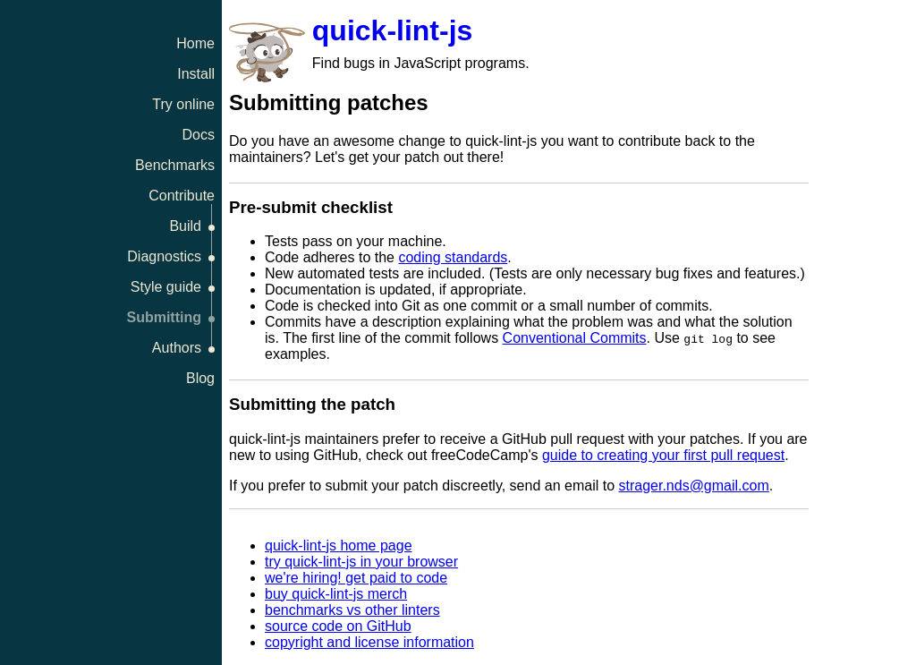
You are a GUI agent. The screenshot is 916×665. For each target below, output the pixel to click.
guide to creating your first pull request (663, 455)
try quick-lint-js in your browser (361, 561)
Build (185, 226)
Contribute (181, 195)
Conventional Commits (575, 337)
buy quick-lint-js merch (336, 593)
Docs (198, 134)
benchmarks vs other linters (352, 610)
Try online (183, 104)
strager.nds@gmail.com (693, 485)
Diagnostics (164, 256)
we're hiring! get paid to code (356, 577)
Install (196, 73)
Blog (200, 378)
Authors (176, 347)
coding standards (452, 257)
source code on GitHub (338, 626)
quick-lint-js (392, 30)
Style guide (166, 286)
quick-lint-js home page (338, 545)
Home (195, 43)
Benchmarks (175, 165)
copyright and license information (369, 642)
